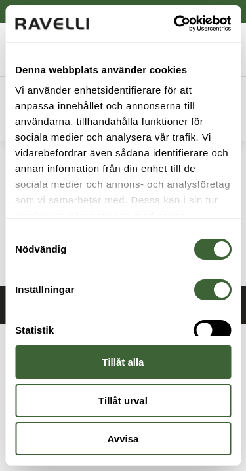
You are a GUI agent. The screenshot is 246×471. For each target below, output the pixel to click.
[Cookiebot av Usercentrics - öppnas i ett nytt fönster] (175, 23)
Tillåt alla (123, 362)
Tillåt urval (123, 400)
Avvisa (123, 438)
